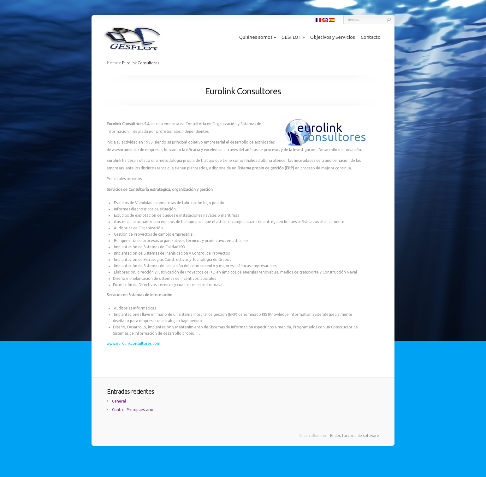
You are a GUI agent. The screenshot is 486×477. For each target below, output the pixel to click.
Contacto (371, 37)
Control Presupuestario (132, 410)
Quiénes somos (257, 37)
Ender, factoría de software (354, 435)
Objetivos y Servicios (332, 37)
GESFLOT (293, 37)
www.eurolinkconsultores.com (133, 343)
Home (112, 63)
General (119, 401)
